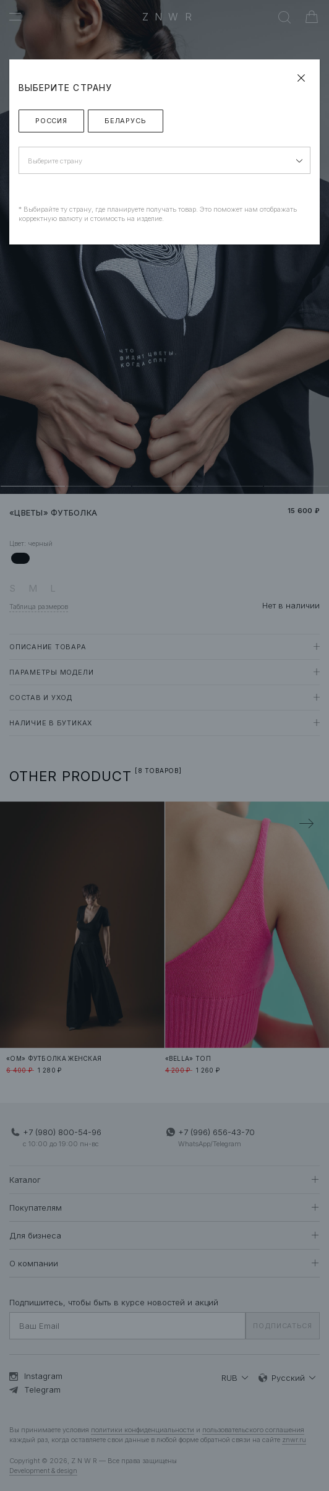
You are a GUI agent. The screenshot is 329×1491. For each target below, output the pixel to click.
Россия (51, 120)
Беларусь (126, 120)
